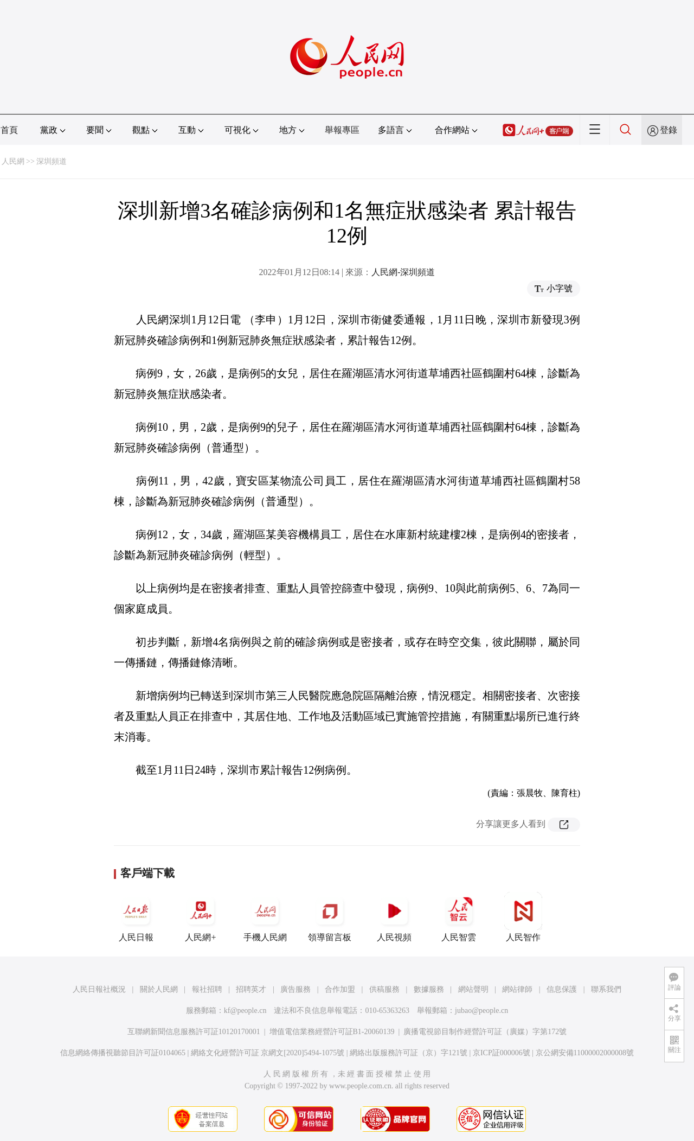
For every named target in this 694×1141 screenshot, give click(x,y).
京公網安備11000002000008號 (585, 1053)
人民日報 (136, 917)
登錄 (668, 130)
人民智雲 (459, 917)
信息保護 (562, 989)
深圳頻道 (51, 161)
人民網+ (201, 917)
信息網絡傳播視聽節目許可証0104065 (122, 1053)
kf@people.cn (245, 1010)
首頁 (9, 130)
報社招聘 (207, 989)
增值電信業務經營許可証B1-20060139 (332, 1032)
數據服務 (429, 989)
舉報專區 (342, 130)
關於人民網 (159, 989)
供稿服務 (384, 989)
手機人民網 (265, 917)
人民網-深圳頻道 (403, 272)
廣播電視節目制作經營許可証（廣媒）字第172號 (485, 1032)
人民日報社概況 (99, 989)
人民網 (13, 161)
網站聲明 (473, 989)
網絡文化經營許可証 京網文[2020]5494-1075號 (268, 1053)
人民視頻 (394, 917)
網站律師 (517, 989)
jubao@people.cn (481, 1010)
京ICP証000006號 (501, 1053)
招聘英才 (251, 989)
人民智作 (523, 917)
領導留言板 (329, 917)
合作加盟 (340, 989)
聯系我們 (606, 989)
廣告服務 (295, 989)
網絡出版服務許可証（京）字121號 (408, 1053)
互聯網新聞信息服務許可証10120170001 (193, 1032)
